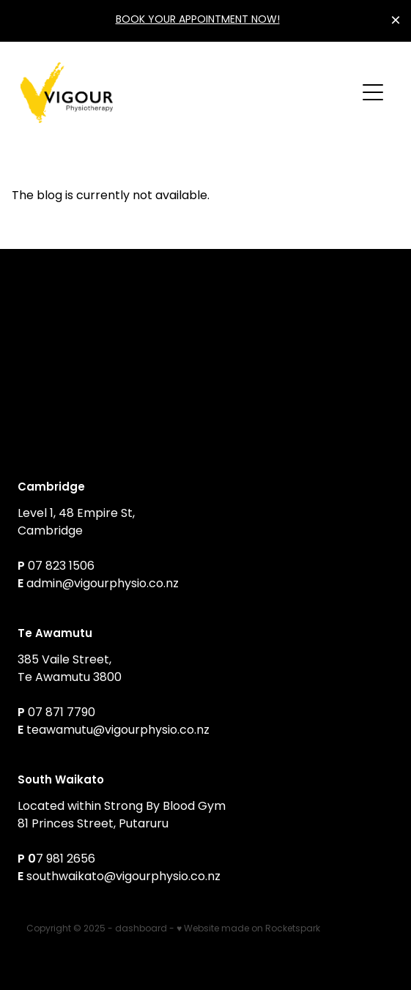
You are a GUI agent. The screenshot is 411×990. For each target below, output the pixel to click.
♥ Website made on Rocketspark (248, 929)
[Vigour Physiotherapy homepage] (188, 92)
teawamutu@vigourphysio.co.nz (118, 730)
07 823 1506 (62, 566)
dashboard (141, 929)
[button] (372, 92)
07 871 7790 (61, 713)
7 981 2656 (65, 859)
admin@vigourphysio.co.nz (102, 584)
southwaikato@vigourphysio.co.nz (123, 877)
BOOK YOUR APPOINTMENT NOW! (198, 20)
